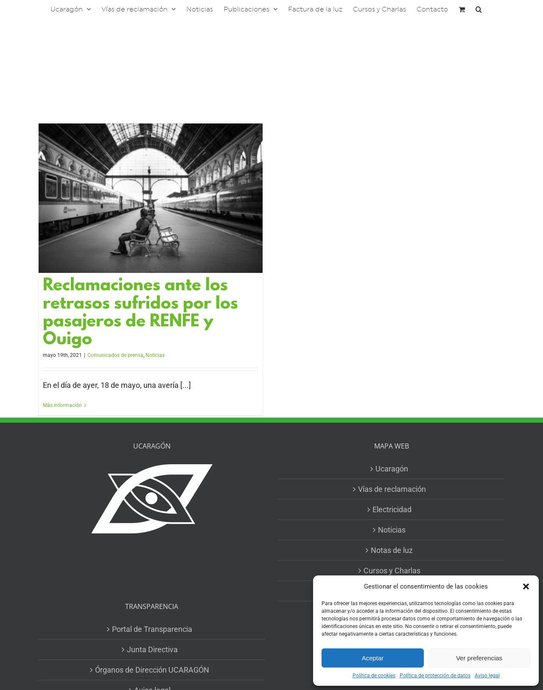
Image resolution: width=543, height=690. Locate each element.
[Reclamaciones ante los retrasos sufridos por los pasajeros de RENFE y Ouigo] (151, 198)
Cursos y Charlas (392, 570)
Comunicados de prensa (115, 355)
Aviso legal (487, 676)
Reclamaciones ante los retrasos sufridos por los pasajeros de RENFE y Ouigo (140, 313)
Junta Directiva (152, 649)
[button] (526, 586)
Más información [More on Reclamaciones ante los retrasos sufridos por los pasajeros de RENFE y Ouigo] (62, 405)
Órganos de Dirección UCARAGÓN (152, 669)
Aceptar (373, 658)
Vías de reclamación (392, 489)
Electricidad (391, 509)
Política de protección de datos (435, 676)
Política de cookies (374, 676)
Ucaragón (391, 468)
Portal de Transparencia (152, 629)
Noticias (155, 355)
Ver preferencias (479, 658)
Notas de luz (392, 550)
